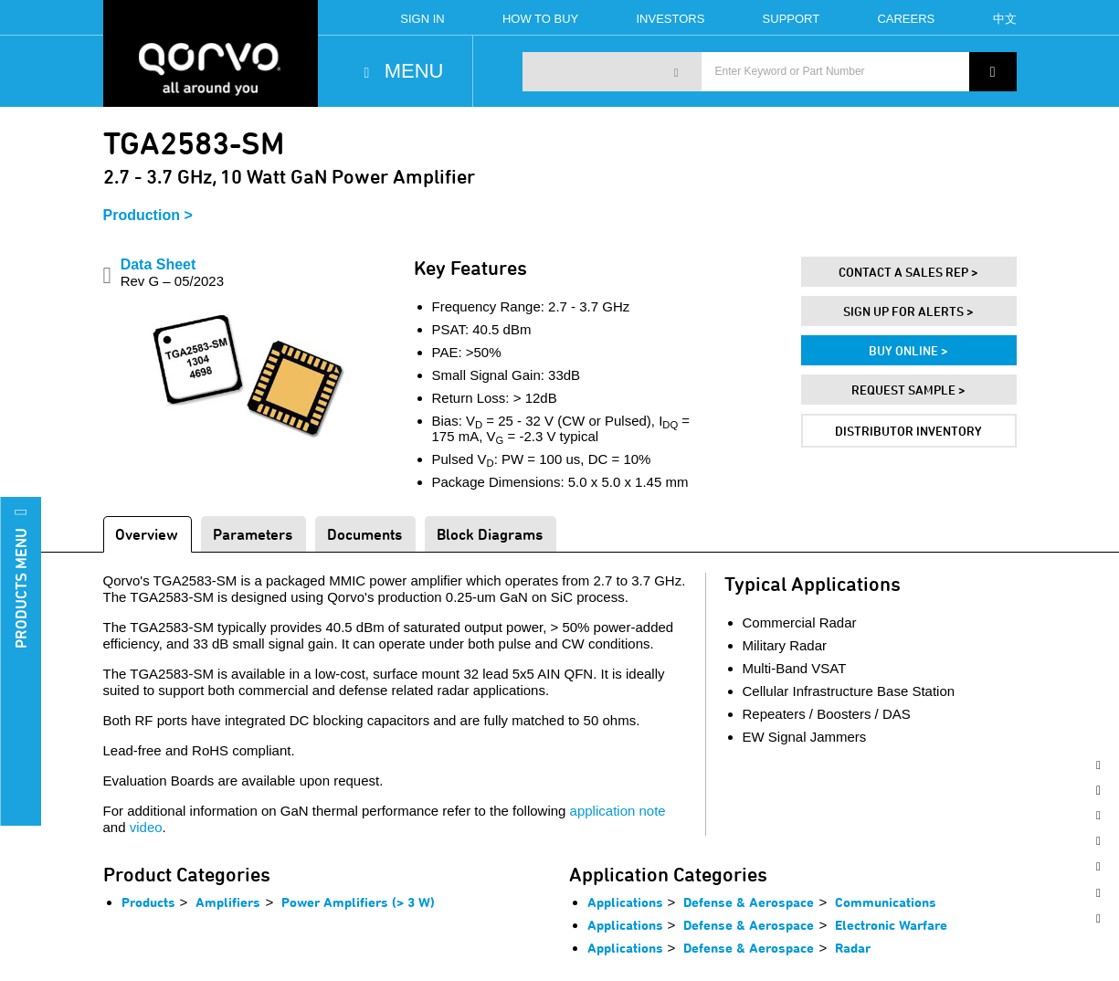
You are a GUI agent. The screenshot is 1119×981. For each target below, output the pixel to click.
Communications (885, 902)
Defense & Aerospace (748, 902)
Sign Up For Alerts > (908, 311)
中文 (1005, 19)
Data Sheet (172, 273)
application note (618, 810)
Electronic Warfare (891, 925)
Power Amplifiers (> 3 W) (358, 902)
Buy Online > (908, 350)
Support (791, 19)
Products (148, 902)
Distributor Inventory (908, 430)
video (146, 827)
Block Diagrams (490, 533)
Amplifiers (227, 902)
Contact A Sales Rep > (908, 272)
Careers (905, 19)
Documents (364, 533)
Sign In (422, 19)
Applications (625, 902)
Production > (148, 215)
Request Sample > (908, 389)
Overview (146, 533)
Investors (670, 19)
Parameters (252, 533)
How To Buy (540, 19)
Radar (853, 947)
